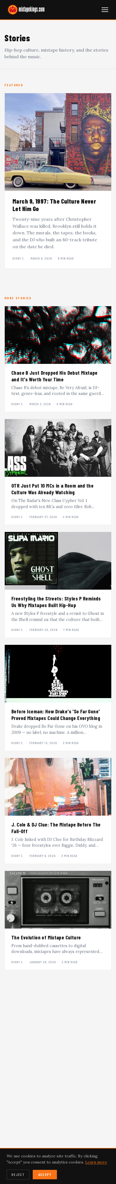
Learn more (96, 1162)
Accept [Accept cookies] (45, 1174)
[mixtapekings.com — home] (25, 9)
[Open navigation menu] (104, 9)
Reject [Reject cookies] (18, 1174)
